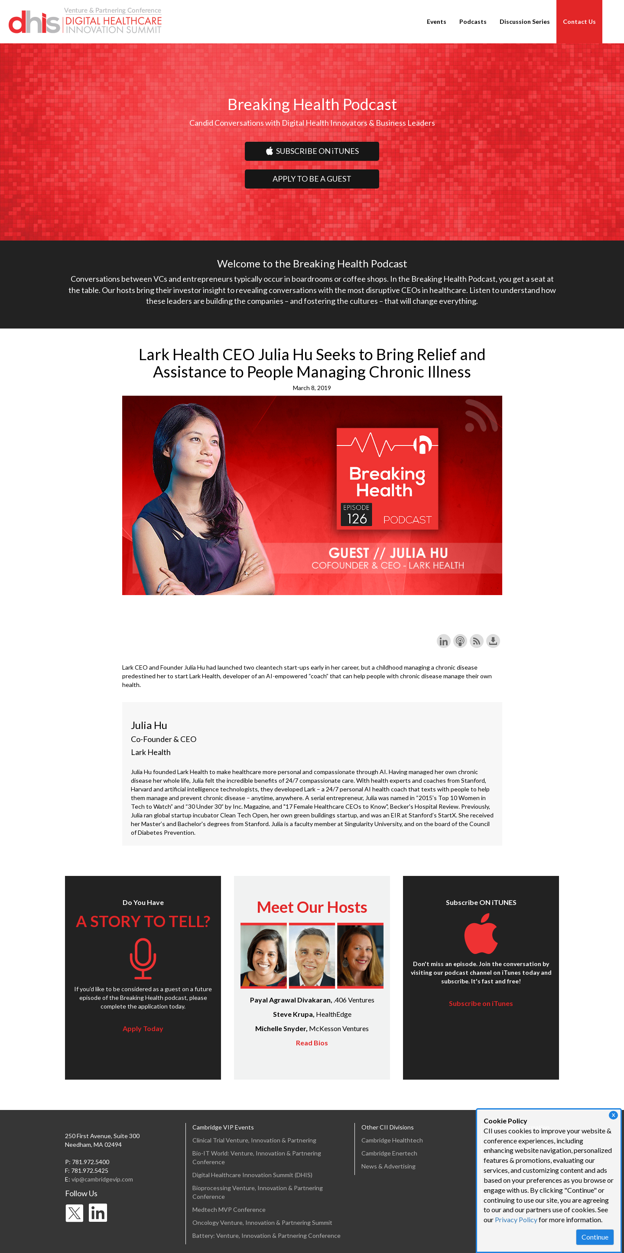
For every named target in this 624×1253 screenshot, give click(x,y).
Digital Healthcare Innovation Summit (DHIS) (252, 1174)
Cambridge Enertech (389, 1153)
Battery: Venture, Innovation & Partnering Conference (266, 1235)
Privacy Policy (516, 1219)
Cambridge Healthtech (392, 1140)
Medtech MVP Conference (229, 1209)
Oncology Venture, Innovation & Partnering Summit (262, 1222)
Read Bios (312, 1042)
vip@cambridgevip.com (102, 1179)
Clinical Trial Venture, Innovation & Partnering (254, 1140)
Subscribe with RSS (477, 641)
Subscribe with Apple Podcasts (460, 641)
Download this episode (493, 641)
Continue (595, 1237)
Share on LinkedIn (444, 641)
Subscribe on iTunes (481, 1003)
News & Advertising (388, 1166)
